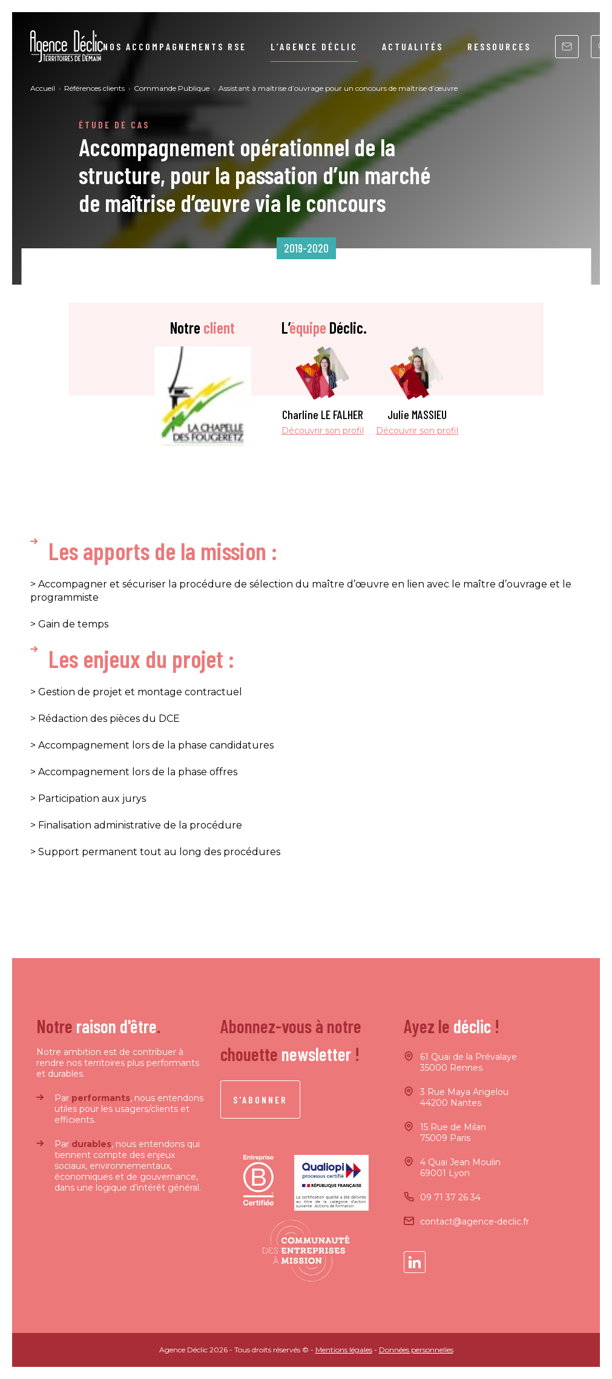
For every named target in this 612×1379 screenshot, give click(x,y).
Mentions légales (343, 1349)
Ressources (499, 46)
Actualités (412, 46)
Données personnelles (416, 1349)
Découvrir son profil (322, 430)
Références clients (95, 88)
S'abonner (260, 1099)
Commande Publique (172, 88)
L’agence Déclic (314, 46)
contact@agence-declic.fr (474, 1221)
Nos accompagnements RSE (174, 46)
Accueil (43, 88)
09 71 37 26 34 (450, 1197)
